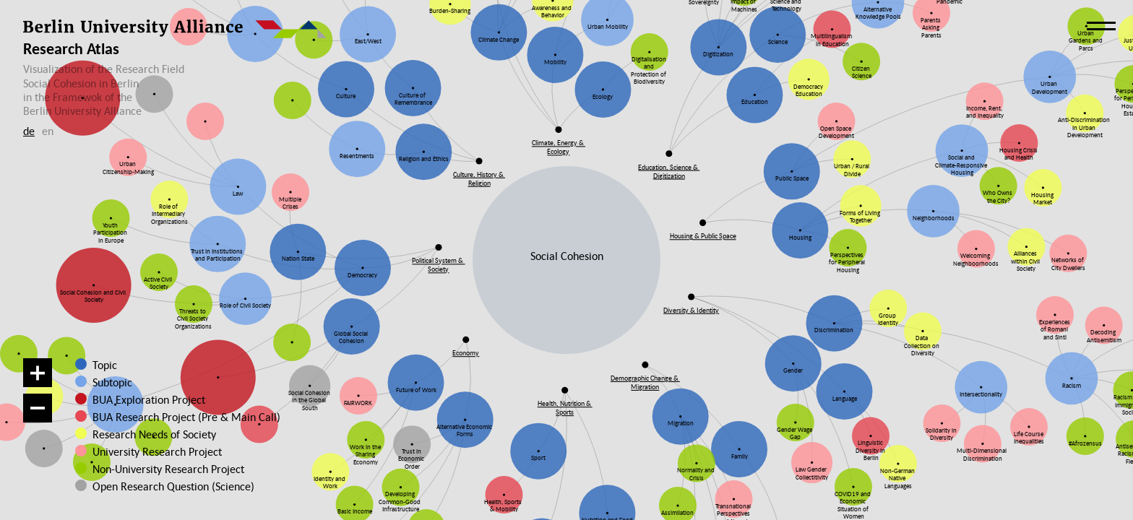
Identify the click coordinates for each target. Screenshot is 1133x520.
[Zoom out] (37, 408)
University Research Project (151, 451)
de (29, 131)
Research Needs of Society (152, 434)
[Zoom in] (37, 372)
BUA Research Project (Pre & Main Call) (186, 416)
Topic (104, 364)
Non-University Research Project (157, 468)
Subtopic (112, 382)
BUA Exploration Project (148, 399)
